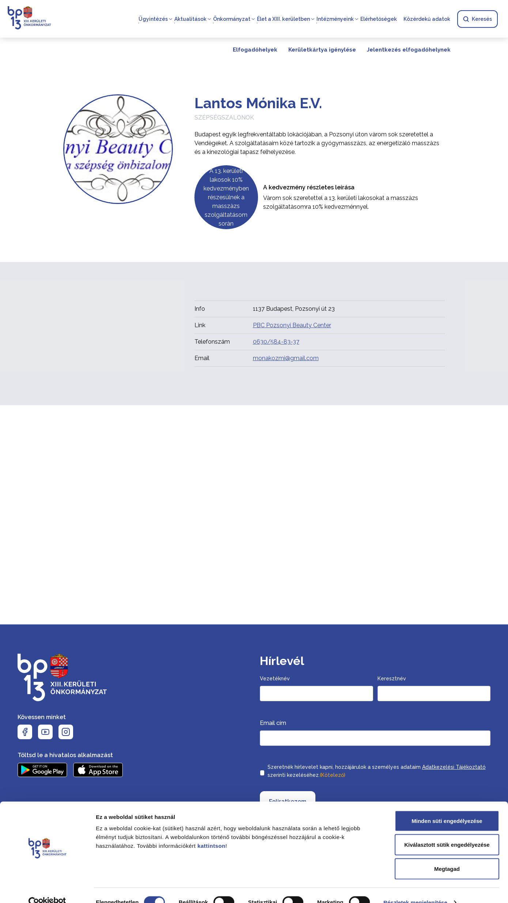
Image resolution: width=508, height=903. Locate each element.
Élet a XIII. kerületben (283, 19)
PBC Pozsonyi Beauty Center (292, 325)
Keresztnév (392, 678)
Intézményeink (335, 19)
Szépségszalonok (224, 117)
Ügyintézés (153, 19)
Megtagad (447, 855)
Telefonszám (212, 341)
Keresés (477, 19)
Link (199, 325)
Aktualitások (190, 19)
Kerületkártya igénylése (322, 49)
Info (199, 308)
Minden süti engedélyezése (447, 807)
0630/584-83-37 (276, 341)
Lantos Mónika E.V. (258, 103)
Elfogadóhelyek (255, 49)
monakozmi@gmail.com (286, 358)
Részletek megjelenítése (415, 888)
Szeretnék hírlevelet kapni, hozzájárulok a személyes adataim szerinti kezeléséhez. (377, 771)
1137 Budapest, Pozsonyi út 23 (294, 308)
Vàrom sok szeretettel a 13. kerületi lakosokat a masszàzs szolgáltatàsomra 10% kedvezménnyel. (340, 202)
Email (201, 358)
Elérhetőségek (378, 19)
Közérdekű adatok (426, 19)
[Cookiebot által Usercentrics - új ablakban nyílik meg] (47, 888)
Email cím (273, 722)
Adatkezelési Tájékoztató (454, 767)
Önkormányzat (231, 19)
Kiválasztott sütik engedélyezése (446, 831)
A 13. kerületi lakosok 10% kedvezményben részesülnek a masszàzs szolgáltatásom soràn (226, 197)
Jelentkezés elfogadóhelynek (409, 49)
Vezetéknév (275, 678)
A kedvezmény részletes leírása (309, 187)
